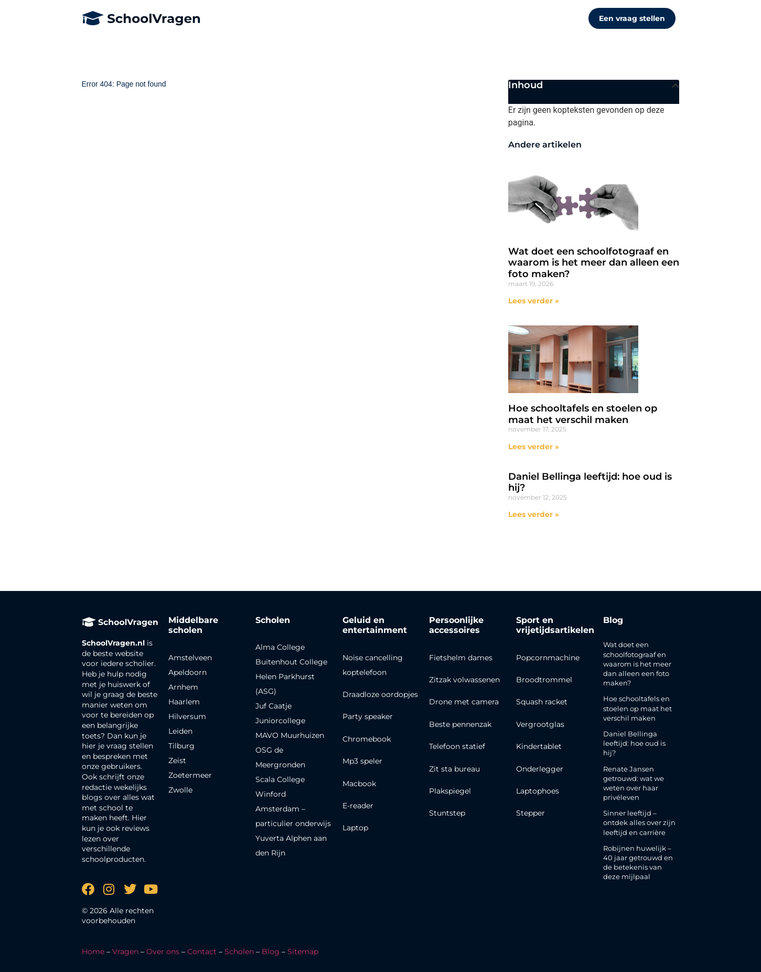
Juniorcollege (280, 720)
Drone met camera (464, 701)
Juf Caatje (273, 706)
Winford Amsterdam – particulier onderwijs (293, 808)
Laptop (355, 827)
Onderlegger (539, 769)
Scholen (239, 951)
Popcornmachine (548, 657)
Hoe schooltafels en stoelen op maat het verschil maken (582, 414)
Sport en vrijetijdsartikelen (555, 625)
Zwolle (180, 790)
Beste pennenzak (460, 724)
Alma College (280, 647)
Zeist (177, 760)
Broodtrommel (544, 679)
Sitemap (302, 951)
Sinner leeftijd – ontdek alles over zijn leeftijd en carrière (639, 822)
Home (93, 951)
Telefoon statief (457, 746)
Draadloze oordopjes (380, 694)
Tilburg (181, 746)
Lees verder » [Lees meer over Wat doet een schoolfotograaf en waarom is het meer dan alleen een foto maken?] (533, 300)
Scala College (280, 779)
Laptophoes (537, 791)
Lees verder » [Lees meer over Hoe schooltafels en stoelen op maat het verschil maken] (533, 446)
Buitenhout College (291, 662)
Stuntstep (447, 813)
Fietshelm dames (460, 657)
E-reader (357, 805)
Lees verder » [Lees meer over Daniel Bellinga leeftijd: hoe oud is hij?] (533, 514)
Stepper (530, 813)
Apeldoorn (187, 672)
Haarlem (184, 701)
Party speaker (367, 716)
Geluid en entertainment (374, 625)
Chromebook (366, 739)
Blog (613, 620)
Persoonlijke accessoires (456, 625)
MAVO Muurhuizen (289, 735)
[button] (675, 85)
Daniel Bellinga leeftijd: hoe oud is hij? (590, 482)
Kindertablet (539, 746)
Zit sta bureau (454, 769)
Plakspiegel (450, 791)
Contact (202, 951)
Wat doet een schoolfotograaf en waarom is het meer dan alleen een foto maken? (593, 263)
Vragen (125, 951)
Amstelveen (190, 657)
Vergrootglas (540, 724)
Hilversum (187, 716)
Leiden (180, 731)
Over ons (162, 951)
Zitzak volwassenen (464, 679)
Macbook (359, 783)
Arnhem (183, 687)
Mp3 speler (362, 761)
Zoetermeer (190, 775)
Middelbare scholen (193, 625)
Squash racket (541, 701)
